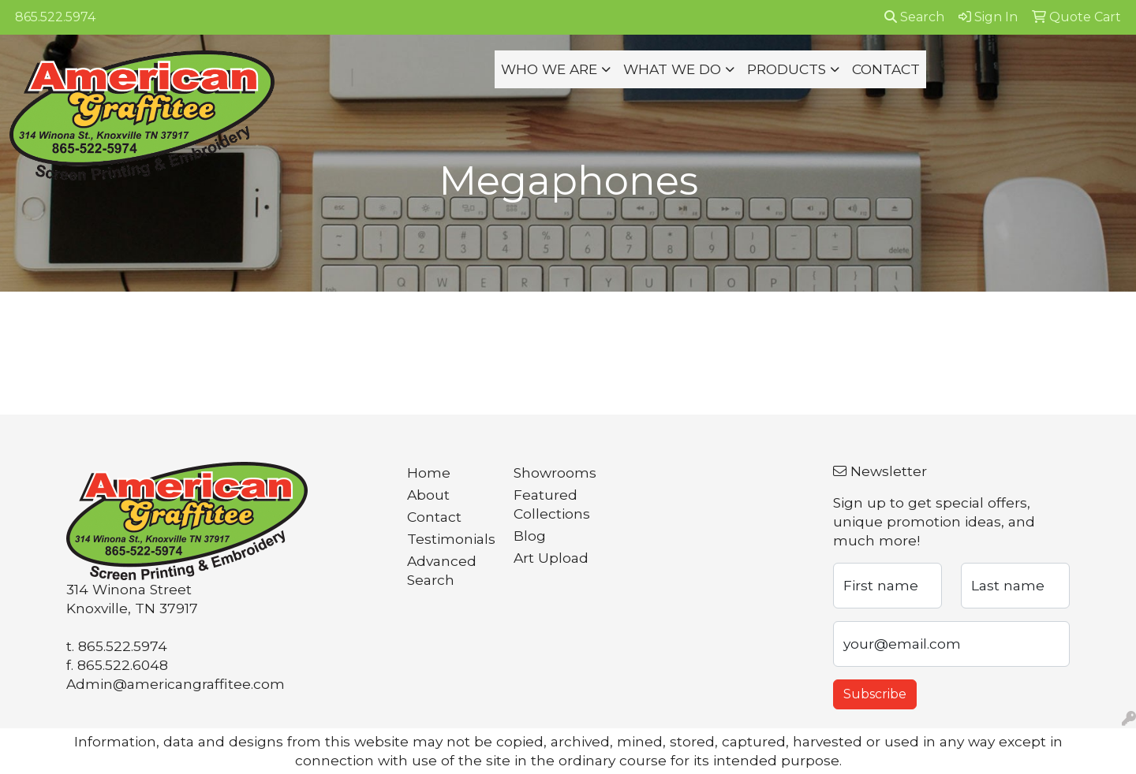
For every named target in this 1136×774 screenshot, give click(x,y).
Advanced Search (441, 570)
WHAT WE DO (672, 69)
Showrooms (555, 472)
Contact (434, 516)
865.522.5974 (55, 16)
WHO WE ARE (549, 69)
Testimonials (451, 538)
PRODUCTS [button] (786, 69)
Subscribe (874, 694)
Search (914, 16)
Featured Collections (552, 504)
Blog (530, 535)
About (428, 494)
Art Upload (551, 557)
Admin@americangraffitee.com (175, 683)
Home (428, 472)
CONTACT (886, 69)
